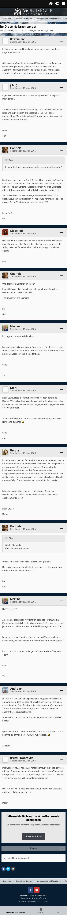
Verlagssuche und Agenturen (41, 30)
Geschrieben (23, 42)
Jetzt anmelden (33, 836)
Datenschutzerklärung (39, 895)
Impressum (23, 895)
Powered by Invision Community (34, 901)
